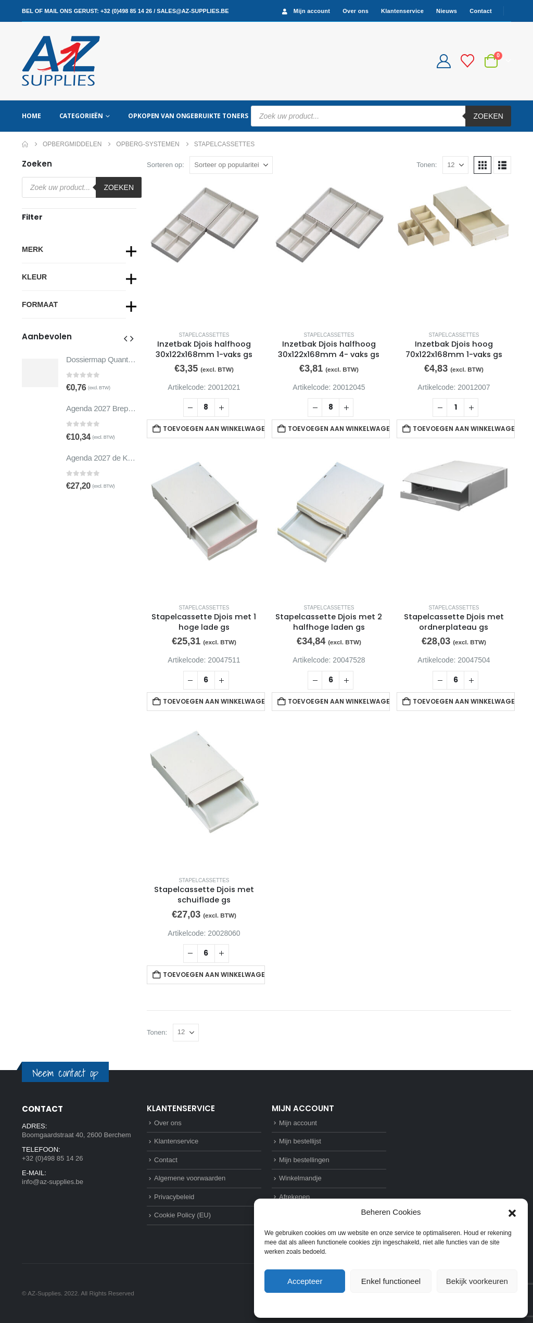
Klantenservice (402, 11)
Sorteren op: (165, 165)
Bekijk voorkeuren (477, 1281)
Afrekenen (294, 1197)
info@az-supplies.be (52, 1182)
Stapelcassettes (204, 335)
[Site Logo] (61, 61)
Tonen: (426, 165)
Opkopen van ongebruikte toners (188, 115)
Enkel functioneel (391, 1281)
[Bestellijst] (468, 61)
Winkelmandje (300, 1178)
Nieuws (446, 11)
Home (31, 115)
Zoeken (488, 116)
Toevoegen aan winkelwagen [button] (214, 428)
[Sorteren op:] (231, 165)
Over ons (355, 11)
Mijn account (305, 11)
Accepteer (305, 1281)
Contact (480, 11)
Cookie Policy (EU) (182, 1215)
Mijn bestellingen (304, 1160)
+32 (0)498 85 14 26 (126, 11)
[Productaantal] (206, 407)
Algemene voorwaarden (189, 1178)
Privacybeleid (409, 1304)
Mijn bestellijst (300, 1141)
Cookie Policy (367, 1304)
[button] (512, 1212)
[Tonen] (455, 165)
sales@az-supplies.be (193, 11)
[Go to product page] (204, 253)
